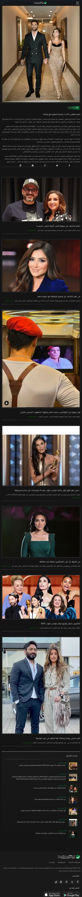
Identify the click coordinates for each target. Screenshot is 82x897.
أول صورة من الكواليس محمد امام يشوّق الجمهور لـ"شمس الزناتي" (49, 412)
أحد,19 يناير (62, 763)
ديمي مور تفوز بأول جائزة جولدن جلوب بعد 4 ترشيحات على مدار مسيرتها (47, 491)
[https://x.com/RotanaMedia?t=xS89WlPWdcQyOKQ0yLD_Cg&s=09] (72, 882)
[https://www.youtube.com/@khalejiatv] (61, 882)
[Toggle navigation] (77, 3)
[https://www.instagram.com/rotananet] (66, 882)
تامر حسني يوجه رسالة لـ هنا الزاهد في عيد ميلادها (58, 739)
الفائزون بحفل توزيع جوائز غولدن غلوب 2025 (60, 624)
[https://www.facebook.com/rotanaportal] (77, 882)
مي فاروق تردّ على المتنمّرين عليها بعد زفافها (60, 562)
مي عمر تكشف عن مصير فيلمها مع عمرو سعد (58, 297)
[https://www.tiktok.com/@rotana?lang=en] (56, 882)
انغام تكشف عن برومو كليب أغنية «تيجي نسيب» (58, 226)
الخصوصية (61, 862)
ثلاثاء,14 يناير (62, 774)
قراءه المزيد (32, 230)
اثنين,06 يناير (62, 785)
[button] (3, 3)
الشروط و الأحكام (74, 862)
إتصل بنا (52, 862)
